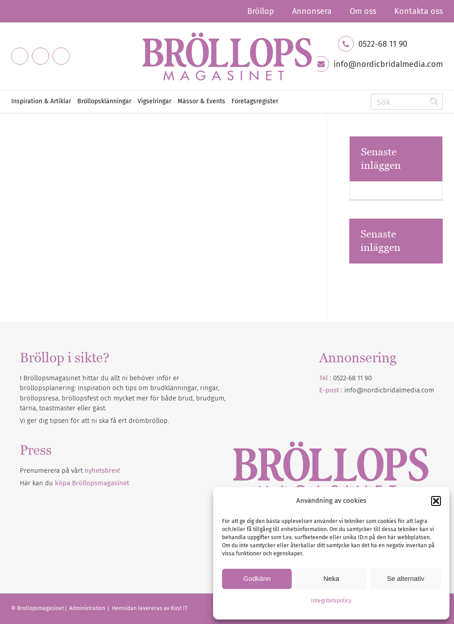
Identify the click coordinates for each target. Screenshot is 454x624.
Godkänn (257, 578)
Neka (331, 578)
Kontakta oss (418, 11)
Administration (88, 608)
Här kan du (74, 483)
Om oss (363, 11)
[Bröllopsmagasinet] (227, 56)
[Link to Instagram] (40, 56)
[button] (436, 501)
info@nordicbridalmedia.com (388, 64)
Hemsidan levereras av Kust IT (149, 608)
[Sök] (407, 102)
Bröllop (260, 11)
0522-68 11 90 (382, 44)
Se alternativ (405, 578)
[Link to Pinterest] (61, 56)
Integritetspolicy (331, 601)
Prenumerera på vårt (70, 470)
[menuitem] (260, 11)
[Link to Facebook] (19, 56)
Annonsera (312, 11)
